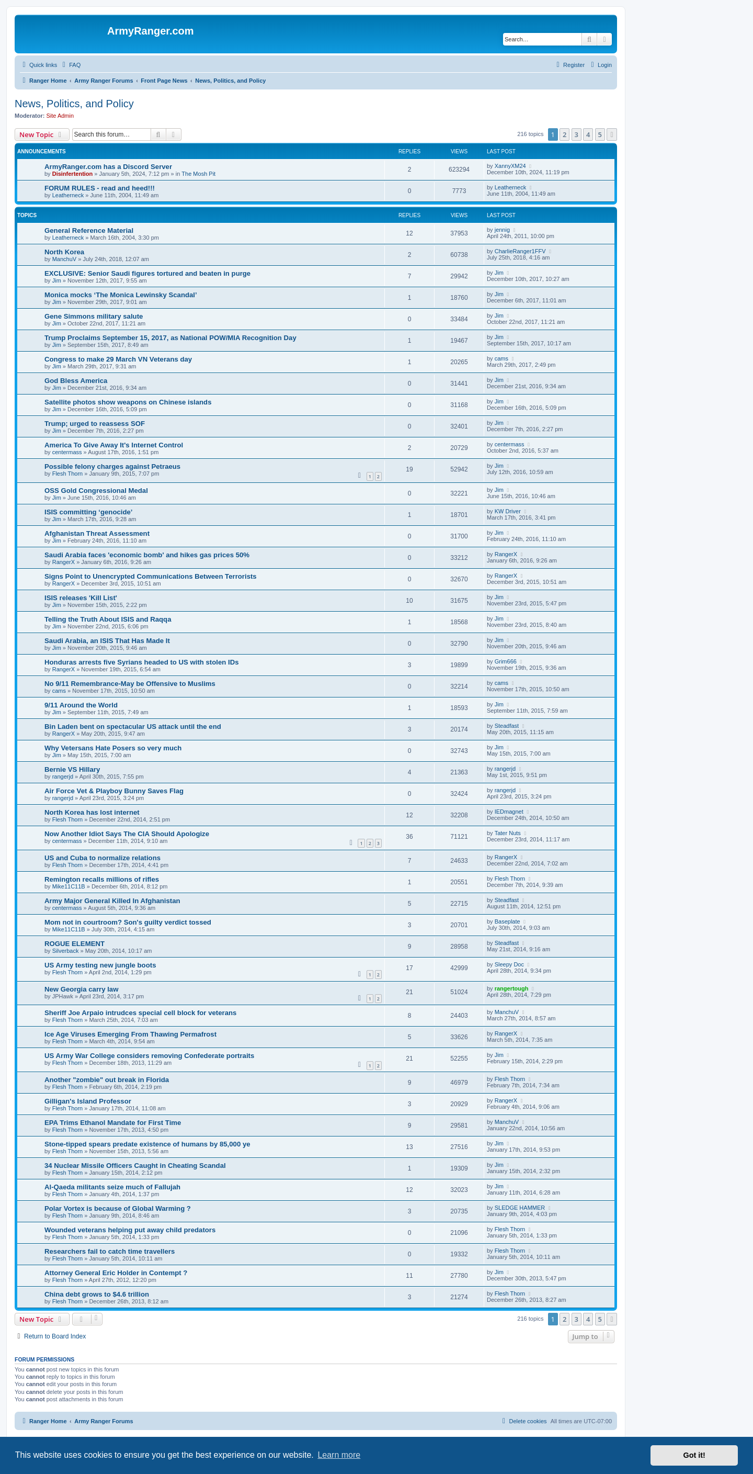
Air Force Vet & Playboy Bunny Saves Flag (114, 791)
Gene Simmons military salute (93, 316)
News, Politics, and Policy (74, 103)
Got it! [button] (694, 1455)
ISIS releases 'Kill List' (80, 598)
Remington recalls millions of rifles (101, 879)
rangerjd (62, 776)
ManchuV (64, 259)
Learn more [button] (338, 1454)
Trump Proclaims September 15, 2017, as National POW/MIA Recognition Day (170, 338)
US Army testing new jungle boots (100, 965)
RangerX (63, 562)
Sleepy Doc (509, 964)
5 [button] (600, 134)
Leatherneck (68, 195)
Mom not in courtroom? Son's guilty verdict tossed (127, 922)
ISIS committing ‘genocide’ (88, 512)
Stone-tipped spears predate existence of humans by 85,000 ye (147, 1144)
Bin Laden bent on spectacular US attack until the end (132, 726)
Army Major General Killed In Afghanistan (112, 901)
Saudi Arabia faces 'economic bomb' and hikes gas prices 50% (146, 555)
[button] (612, 134)
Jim (56, 280)
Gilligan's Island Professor (87, 1101)
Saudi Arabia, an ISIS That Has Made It (107, 641)
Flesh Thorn (67, 473)
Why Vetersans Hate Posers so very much (112, 748)
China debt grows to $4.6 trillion (96, 1294)
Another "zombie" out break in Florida (106, 1080)
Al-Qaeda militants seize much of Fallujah (112, 1187)
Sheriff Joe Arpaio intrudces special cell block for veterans (140, 1013)
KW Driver (508, 511)
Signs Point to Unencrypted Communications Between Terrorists (150, 576)
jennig (502, 230)
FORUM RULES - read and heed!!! (99, 188)
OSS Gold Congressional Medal (96, 490)
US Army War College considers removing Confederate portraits (149, 1056)
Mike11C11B (68, 886)
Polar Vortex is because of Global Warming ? (117, 1208)
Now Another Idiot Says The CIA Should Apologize (126, 834)
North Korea (64, 252)
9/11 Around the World (81, 705)
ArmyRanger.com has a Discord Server (108, 167)
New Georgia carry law (81, 989)
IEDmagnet (509, 811)
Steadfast (507, 726)
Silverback (65, 951)
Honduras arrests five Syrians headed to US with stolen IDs (141, 662)
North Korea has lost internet (92, 812)
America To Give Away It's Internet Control (113, 445)
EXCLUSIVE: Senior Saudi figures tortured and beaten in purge (147, 273)
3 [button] (576, 134)
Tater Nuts (508, 833)
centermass (67, 452)
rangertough (512, 988)
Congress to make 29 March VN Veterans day (118, 359)
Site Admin (60, 115)
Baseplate (507, 921)
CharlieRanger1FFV (520, 251)
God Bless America (75, 381)
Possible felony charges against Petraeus (112, 466)
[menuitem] (70, 65)
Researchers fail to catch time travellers (109, 1251)
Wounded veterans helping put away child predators (129, 1230)
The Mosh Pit (198, 174)
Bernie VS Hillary (72, 769)
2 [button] (564, 134)
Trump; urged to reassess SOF (94, 423)
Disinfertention (72, 174)
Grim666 (506, 661)
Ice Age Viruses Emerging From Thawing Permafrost (130, 1034)
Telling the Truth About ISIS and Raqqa (108, 619)
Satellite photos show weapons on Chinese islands (128, 402)
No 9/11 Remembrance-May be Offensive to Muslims (129, 684)
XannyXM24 (510, 166)
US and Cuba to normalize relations (102, 858)
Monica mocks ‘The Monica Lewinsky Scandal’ (120, 295)
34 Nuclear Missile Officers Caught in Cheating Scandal (135, 1165)
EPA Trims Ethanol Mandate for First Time (112, 1123)
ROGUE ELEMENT (74, 944)
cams (501, 358)
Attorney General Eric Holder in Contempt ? (115, 1273)
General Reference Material (88, 230)
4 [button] (588, 134)
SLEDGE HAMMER (520, 1208)
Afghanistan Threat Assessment (97, 533)
